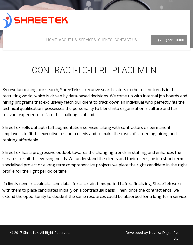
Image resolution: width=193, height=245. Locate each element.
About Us (68, 40)
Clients (105, 40)
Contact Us (126, 40)
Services (87, 40)
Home (51, 40)
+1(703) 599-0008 (169, 40)
